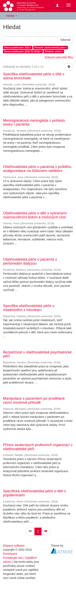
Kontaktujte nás (13, 557)
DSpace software (14, 545)
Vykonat (65, 39)
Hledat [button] (11, 15)
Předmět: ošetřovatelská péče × (51, 47)
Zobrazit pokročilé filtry (59, 57)
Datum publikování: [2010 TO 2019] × (22, 51)
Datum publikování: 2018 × (17, 47)
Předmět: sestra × (54, 51)
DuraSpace (10, 553)
